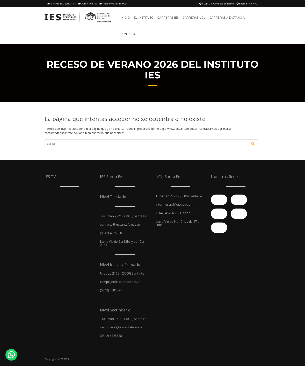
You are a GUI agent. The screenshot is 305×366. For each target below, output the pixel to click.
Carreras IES (168, 17)
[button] (11, 355)
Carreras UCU (194, 17)
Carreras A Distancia (227, 17)
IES (67, 359)
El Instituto (143, 17)
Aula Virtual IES (87, 3)
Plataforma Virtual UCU (113, 3)
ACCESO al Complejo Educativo (216, 3)
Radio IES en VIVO (247, 3)
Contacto (128, 34)
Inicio (125, 17)
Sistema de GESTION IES (61, 3)
